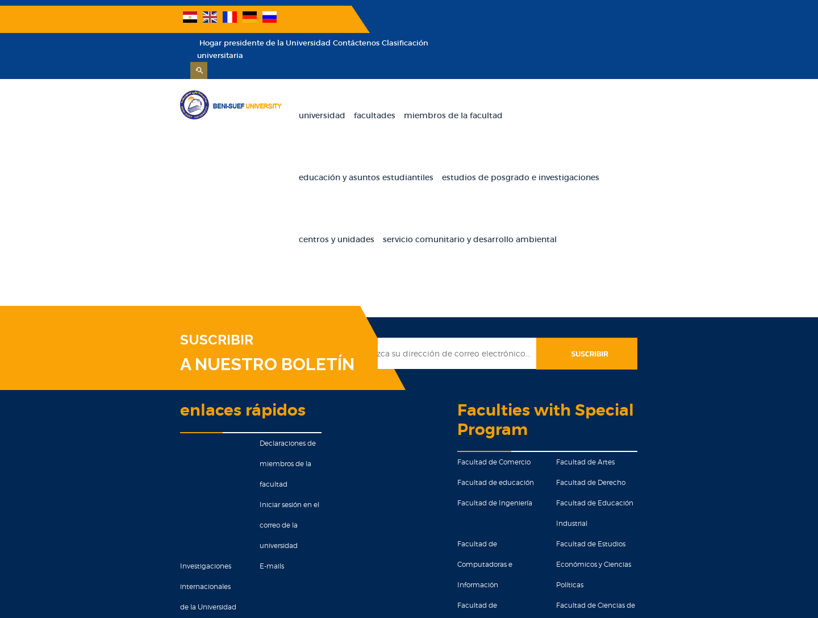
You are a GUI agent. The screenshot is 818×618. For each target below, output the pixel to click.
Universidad (270, 91)
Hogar (505, 19)
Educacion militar (219, 541)
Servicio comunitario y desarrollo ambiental (584, 153)
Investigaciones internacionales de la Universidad (111, 459)
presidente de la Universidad (571, 19)
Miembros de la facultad (401, 91)
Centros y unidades (451, 153)
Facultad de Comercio (511, 357)
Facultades (323, 91)
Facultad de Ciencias (508, 500)
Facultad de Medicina (652, 500)
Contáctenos (650, 19)
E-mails (202, 439)
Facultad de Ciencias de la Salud (669, 459)
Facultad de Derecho (651, 378)
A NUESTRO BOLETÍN (164, 278)
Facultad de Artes (645, 357)
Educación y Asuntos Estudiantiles (527, 91)
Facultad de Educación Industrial (671, 398)
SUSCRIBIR (113, 254)
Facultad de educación (512, 378)
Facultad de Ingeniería (511, 398)
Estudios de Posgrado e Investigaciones (325, 153)
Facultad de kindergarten (516, 521)
